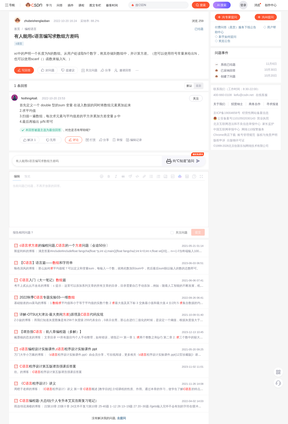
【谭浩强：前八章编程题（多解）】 (51, 332)
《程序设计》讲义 (38, 383)
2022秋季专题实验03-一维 (47, 297)
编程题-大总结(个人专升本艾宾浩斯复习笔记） (59, 400)
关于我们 (219, 104)
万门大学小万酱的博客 (29, 354)
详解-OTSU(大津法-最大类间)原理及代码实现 (61, 314)
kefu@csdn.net (244, 95)
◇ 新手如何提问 (225, 36)
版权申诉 (219, 140)
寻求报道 (272, 104)
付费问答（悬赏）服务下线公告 (236, 27)
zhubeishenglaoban (37, 21)
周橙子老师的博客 (26, 389)
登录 (243, 5)
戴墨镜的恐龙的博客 (27, 337)
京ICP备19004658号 (226, 113)
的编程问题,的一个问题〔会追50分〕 (64, 245)
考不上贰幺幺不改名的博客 (32, 285)
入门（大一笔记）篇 (43, 280)
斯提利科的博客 (24, 251)
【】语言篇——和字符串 (46, 263)
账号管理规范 (246, 134)
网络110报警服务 (253, 129)
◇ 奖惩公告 (222, 41)
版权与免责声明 (267, 134)
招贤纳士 (237, 104)
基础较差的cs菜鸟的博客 (30, 303)
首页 (17, 29)
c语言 (19, 43)
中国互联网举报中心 (226, 129)
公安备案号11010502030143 (236, 118)
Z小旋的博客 (22, 320)
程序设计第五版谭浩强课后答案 (48, 366)
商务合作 (255, 104)
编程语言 (30, 29)
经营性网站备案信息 (255, 113)
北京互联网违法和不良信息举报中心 (237, 124)
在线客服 (262, 95)
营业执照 (263, 118)
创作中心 (271, 5)
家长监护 (268, 124)
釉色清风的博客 (24, 268)
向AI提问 (266, 17)
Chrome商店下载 (224, 134)
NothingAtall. (29, 98)
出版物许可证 (236, 140)
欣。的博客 (21, 372)
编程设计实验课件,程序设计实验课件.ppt (58, 349)
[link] (17, 29)
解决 (29, 140)
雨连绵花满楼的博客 (27, 406)
